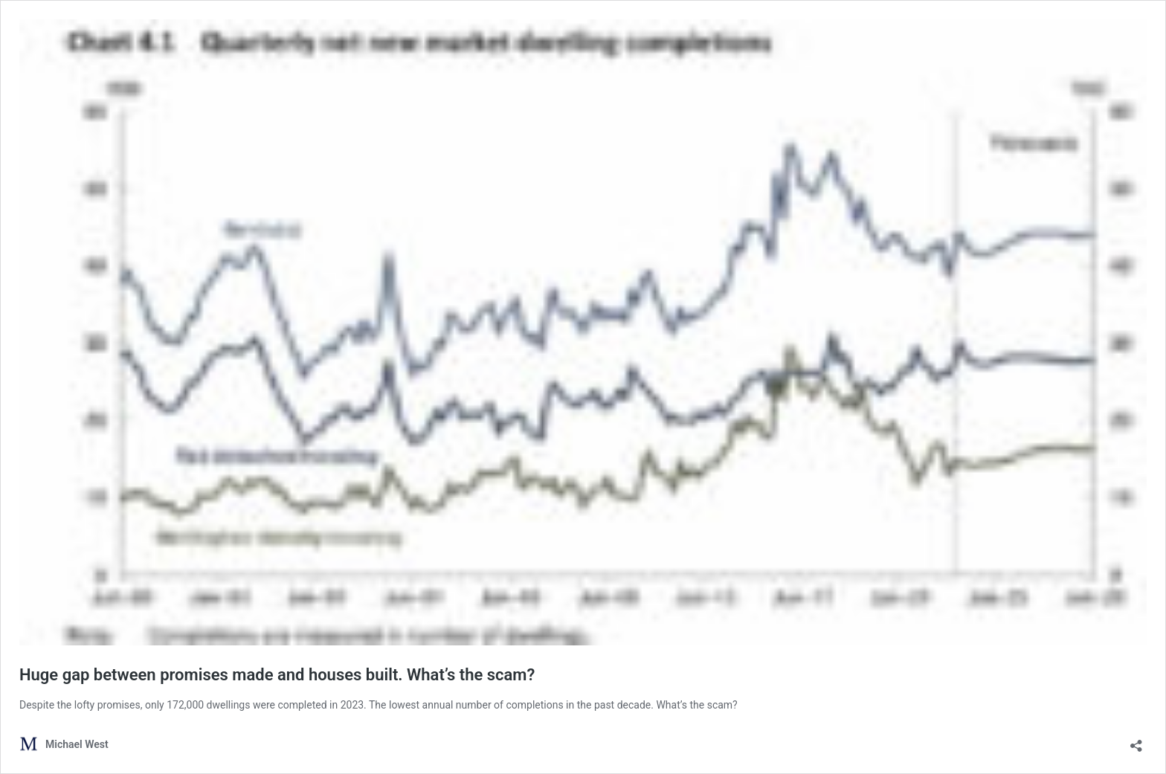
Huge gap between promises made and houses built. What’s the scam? (277, 674)
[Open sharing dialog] (1136, 740)
